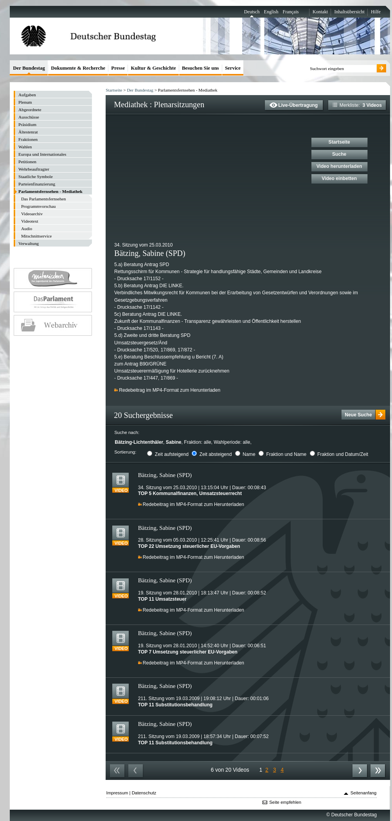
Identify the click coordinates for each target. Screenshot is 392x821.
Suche (339, 154)
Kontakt (320, 11)
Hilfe (376, 11)
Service (233, 68)
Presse (118, 68)
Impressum (117, 792)
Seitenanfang (364, 792)
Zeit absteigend (216, 454)
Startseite (114, 90)
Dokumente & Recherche (78, 68)
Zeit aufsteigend (172, 454)
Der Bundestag (140, 90)
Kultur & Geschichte (153, 68)
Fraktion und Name (286, 454)
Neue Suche (358, 415)
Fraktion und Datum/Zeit (342, 454)
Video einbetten (339, 178)
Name (249, 454)
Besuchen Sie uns (200, 68)
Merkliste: (357, 105)
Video (121, 490)
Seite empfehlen (285, 802)
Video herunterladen (339, 166)
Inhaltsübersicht (349, 11)
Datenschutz (144, 792)
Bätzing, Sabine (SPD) (165, 475)
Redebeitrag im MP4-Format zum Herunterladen (169, 390)
